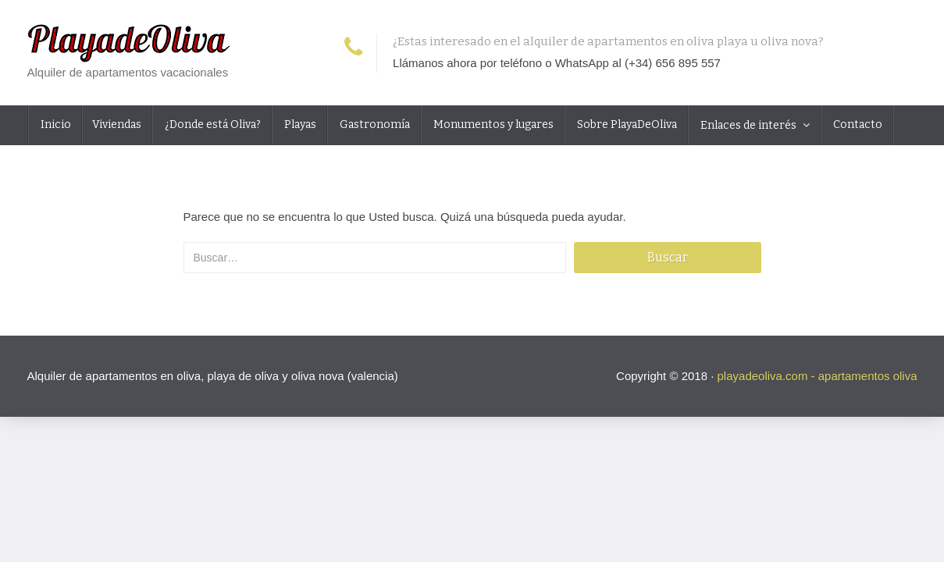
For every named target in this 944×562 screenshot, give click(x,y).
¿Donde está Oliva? (211, 124)
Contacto (856, 124)
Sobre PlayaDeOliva (626, 124)
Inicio (54, 124)
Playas (299, 124)
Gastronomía (373, 124)
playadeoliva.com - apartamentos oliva (817, 375)
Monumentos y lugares (492, 124)
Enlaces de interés (748, 125)
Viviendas (116, 124)
